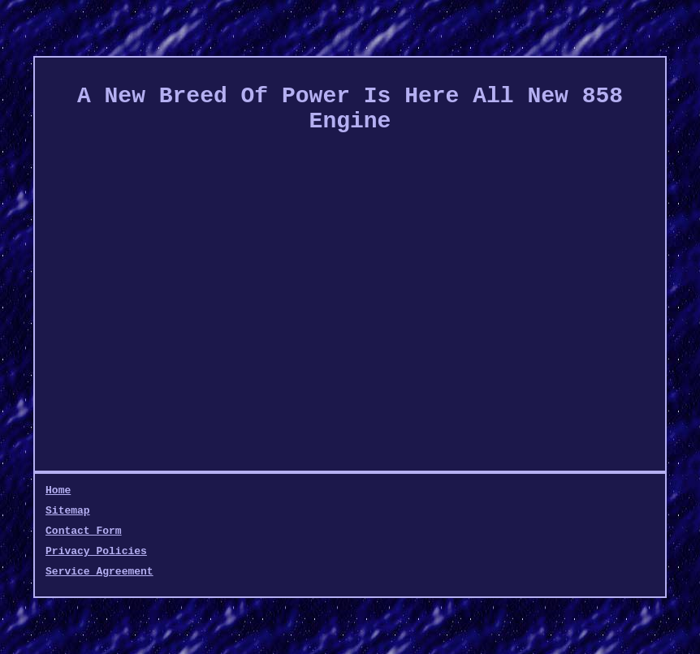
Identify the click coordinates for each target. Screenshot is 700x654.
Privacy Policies (96, 551)
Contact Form (83, 531)
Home (58, 490)
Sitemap (67, 511)
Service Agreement (99, 572)
